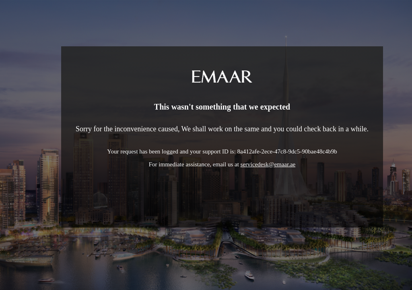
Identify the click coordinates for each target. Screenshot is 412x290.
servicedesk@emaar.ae (268, 164)
